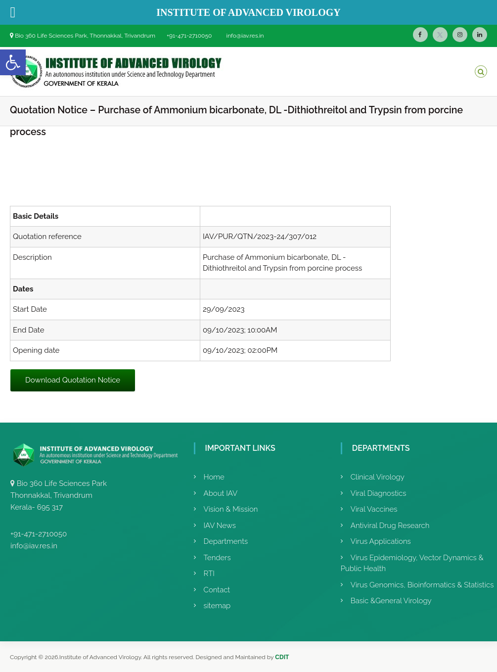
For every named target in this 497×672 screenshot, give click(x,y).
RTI (209, 573)
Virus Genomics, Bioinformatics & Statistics (422, 584)
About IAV (221, 493)
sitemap (217, 605)
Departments (226, 541)
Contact (217, 589)
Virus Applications (381, 541)
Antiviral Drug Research (390, 525)
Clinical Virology (378, 477)
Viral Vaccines (374, 509)
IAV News (220, 525)
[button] (13, 62)
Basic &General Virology (391, 600)
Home (214, 477)
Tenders (217, 557)
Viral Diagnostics (379, 493)
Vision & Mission (231, 509)
